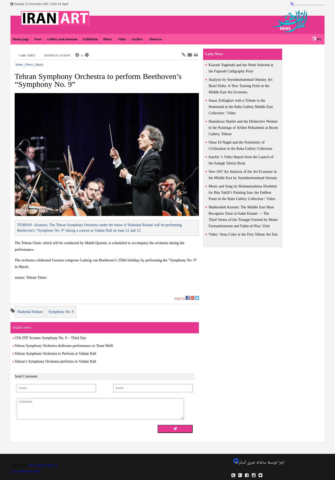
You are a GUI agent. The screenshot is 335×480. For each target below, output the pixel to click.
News (38, 39)
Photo (107, 39)
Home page (21, 39)
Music (39, 65)
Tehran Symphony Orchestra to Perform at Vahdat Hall (55, 353)
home (19, 65)
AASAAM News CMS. (25, 472)
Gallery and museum (62, 39)
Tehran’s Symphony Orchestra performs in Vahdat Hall (55, 361)
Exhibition (90, 39)
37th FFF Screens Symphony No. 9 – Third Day (50, 338)
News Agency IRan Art (43, 465)
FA (319, 39)
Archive (137, 39)
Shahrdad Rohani (30, 312)
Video (121, 39)
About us (155, 39)
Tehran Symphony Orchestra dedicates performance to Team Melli (64, 346)
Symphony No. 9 (61, 312)
